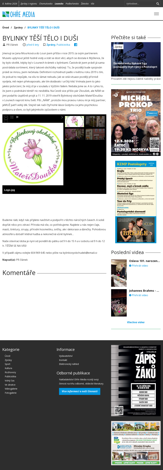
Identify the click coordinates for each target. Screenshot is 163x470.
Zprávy (18, 27)
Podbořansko (72, 3)
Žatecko (85, 3)
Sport (7, 364)
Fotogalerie (11, 392)
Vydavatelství (65, 355)
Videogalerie (11, 388)
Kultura (8, 368)
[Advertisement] (60, 205)
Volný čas (9, 380)
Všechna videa (136, 322)
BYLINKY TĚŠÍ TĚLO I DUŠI (44, 27)
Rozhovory (10, 372)
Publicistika (63, 44)
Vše (92, 3)
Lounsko (59, 3)
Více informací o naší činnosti (80, 391)
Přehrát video (138, 265)
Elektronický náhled (69, 364)
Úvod (5, 27)
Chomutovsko (46, 3)
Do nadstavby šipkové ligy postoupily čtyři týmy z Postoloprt (135, 65)
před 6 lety (32, 44)
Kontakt (63, 360)
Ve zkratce (10, 384)
